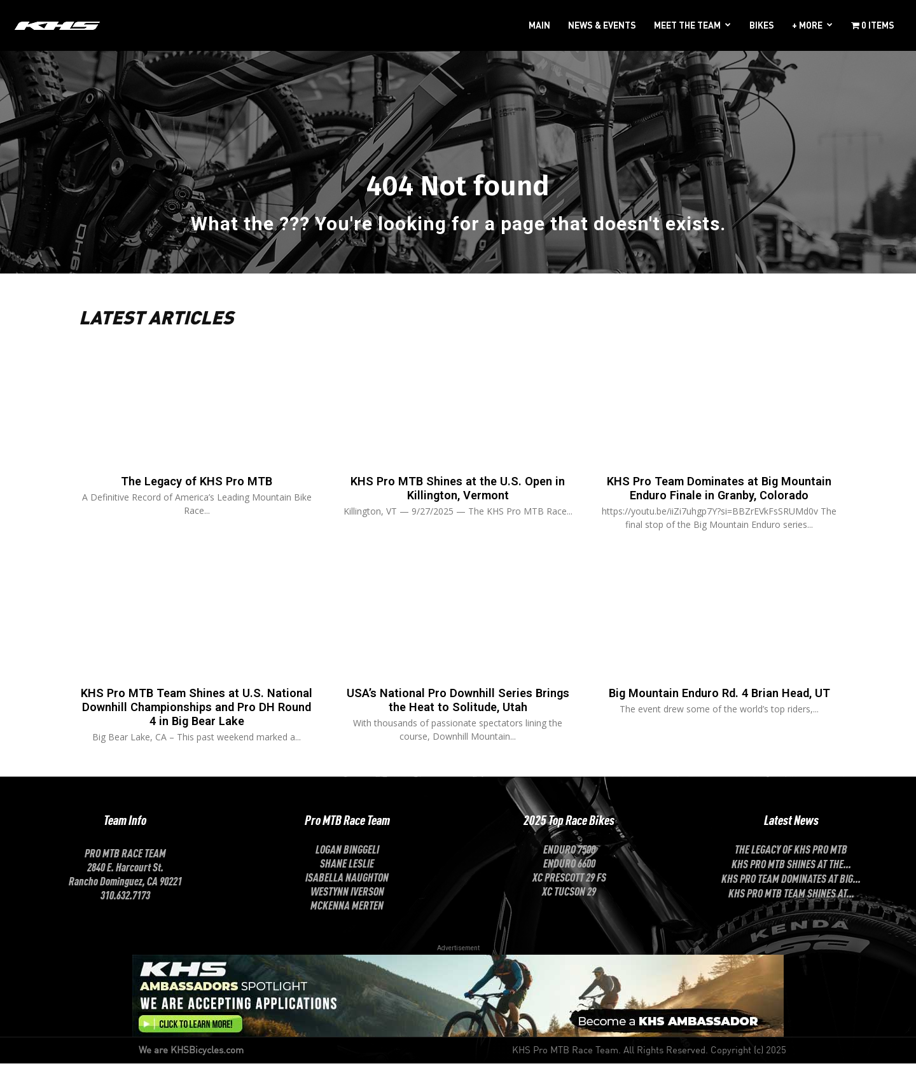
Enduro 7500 (569, 865)
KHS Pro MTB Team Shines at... (791, 909)
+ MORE (807, 25)
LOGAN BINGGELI (347, 865)
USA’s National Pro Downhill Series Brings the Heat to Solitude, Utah (458, 717)
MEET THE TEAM (687, 25)
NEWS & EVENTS (602, 25)
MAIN (539, 25)
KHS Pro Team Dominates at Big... (791, 894)
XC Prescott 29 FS (569, 893)
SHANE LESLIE (347, 879)
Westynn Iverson (347, 907)
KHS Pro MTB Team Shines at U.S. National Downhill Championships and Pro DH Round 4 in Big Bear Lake (196, 724)
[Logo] (57, 25)
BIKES (761, 25)
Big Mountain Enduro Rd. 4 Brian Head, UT (719, 717)
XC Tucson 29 (569, 907)
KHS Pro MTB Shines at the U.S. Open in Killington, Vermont (458, 492)
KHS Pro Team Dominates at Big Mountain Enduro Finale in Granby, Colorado (719, 499)
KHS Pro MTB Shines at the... (791, 879)
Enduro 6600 (569, 879)
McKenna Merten (347, 921)
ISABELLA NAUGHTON (347, 893)
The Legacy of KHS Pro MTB (196, 485)
